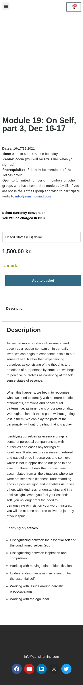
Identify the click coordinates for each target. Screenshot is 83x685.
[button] (6, 6)
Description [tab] (15, 308)
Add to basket (43, 280)
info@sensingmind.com (33, 196)
